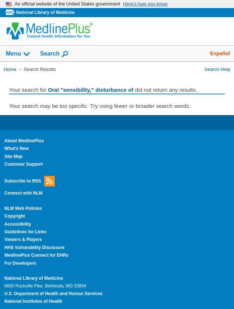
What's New (16, 148)
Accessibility (17, 224)
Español (220, 53)
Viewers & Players (23, 239)
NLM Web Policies (23, 208)
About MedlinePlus (24, 140)
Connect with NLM (23, 193)
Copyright (14, 216)
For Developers (20, 263)
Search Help (217, 69)
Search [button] (54, 54)
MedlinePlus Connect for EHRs (36, 255)
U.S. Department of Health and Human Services (53, 293)
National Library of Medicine (45, 12)
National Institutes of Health (33, 301)
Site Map (13, 156)
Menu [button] (18, 54)
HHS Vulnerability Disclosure (34, 247)
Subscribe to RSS (29, 181)
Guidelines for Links (25, 231)
